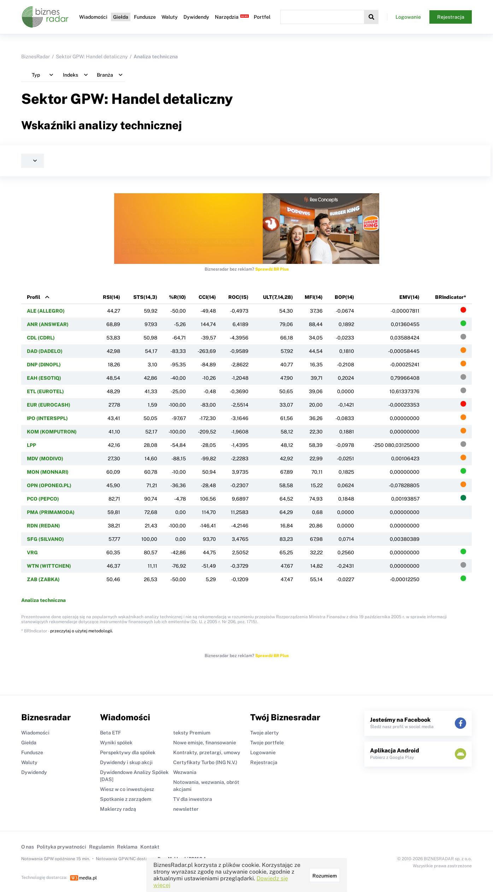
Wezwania (184, 772)
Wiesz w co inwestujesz (127, 789)
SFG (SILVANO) (45, 539)
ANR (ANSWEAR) (48, 324)
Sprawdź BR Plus (272, 269)
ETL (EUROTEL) (45, 391)
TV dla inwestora (192, 799)
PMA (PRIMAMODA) (51, 512)
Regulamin (101, 847)
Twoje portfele (267, 742)
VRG (32, 552)
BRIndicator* (450, 297)
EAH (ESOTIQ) (44, 378)
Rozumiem (324, 876)
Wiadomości (93, 17)
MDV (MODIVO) (45, 458)
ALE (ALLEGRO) (46, 311)
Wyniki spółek (116, 742)
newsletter (186, 809)
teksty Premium (191, 733)
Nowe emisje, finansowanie (204, 742)
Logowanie (408, 17)
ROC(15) (238, 297)
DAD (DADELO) (45, 351)
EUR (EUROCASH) (48, 405)
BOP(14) (344, 297)
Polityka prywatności (61, 847)
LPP (31, 445)
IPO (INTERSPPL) (47, 418)
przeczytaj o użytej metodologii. (81, 630)
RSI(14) (111, 297)
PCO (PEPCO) (43, 499)
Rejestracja (450, 17)
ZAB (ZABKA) (43, 579)
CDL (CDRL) (41, 338)
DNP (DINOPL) (44, 364)
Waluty (170, 17)
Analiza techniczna (43, 600)
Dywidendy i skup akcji (126, 762)
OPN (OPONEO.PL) (49, 485)
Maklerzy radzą (118, 809)
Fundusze (145, 17)
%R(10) (177, 297)
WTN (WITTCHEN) (49, 566)
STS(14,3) (145, 297)
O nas (27, 847)
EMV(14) (409, 297)
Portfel (262, 17)
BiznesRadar (35, 56)
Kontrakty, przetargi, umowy (206, 752)
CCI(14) (207, 297)
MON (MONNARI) (48, 472)
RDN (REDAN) (43, 525)
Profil (33, 297)
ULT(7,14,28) (278, 297)
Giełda (120, 17)
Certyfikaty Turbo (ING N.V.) (205, 762)
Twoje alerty (264, 733)
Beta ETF (110, 733)
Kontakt (149, 847)
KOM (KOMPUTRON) (52, 432)
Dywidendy (196, 17)
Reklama (127, 847)
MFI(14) (314, 297)
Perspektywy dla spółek (127, 752)
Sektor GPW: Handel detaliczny (92, 56)
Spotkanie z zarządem (125, 799)
